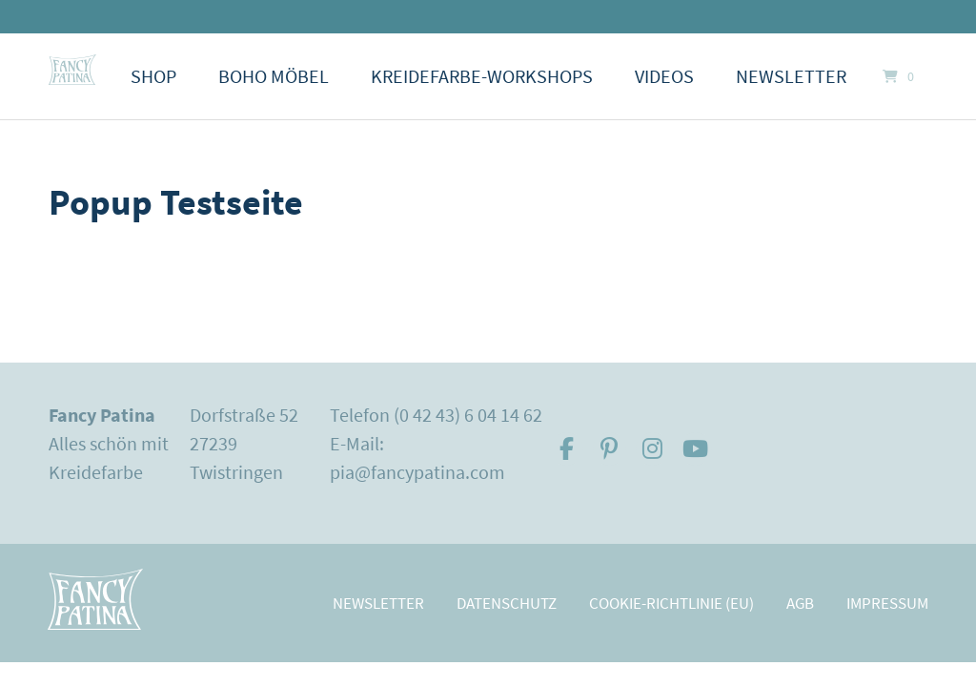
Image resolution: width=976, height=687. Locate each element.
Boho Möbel (273, 76)
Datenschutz (507, 603)
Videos (664, 76)
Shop (153, 76)
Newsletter (791, 76)
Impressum (887, 603)
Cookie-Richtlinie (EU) (671, 603)
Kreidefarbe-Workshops (482, 76)
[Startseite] (72, 69)
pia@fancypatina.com (417, 472)
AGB (800, 603)
